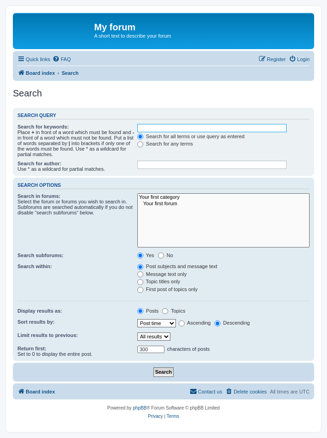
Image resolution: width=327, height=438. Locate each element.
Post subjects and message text (177, 266)
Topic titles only (158, 281)
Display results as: (39, 311)
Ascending (195, 323)
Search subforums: (40, 255)
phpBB (140, 407)
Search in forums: (39, 196)
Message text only (162, 274)
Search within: (34, 266)
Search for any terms (165, 143)
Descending (232, 323)
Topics (173, 311)
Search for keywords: (43, 126)
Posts (148, 311)
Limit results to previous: (47, 335)
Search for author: (39, 163)
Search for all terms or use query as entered (191, 136)
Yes (145, 255)
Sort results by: (36, 322)
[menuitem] (61, 59)
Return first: (31, 348)
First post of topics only (167, 289)
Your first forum (223, 204)
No (165, 255)
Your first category (223, 197)
